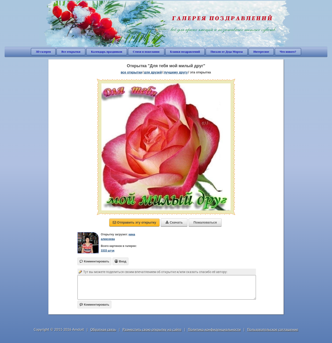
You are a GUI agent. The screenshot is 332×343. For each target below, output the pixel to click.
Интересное (261, 51)
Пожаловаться (205, 222)
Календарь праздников (106, 51)
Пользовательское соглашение (272, 329)
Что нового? (288, 51)
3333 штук (107, 250)
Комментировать (94, 304)
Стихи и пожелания (146, 51)
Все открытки (70, 51)
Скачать (174, 222)
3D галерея (43, 51)
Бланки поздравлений (185, 51)
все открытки (131, 72)
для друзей (153, 72)
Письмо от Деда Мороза (226, 51)
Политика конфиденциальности (214, 329)
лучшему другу (176, 72)
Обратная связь (103, 329)
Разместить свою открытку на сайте (151, 329)
